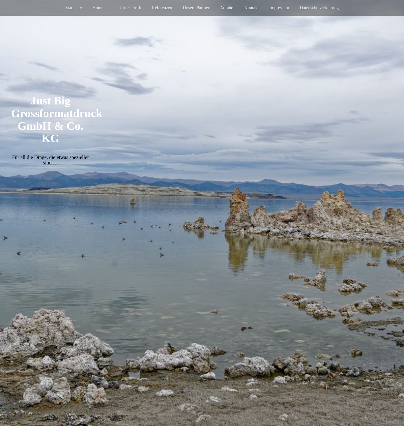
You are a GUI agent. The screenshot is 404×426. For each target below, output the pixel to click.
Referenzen (162, 7)
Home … (100, 7)
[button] (14, 412)
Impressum (279, 7)
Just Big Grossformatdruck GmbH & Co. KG (56, 119)
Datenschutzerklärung (319, 7)
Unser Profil (130, 7)
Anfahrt (227, 7)
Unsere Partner (196, 7)
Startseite (73, 7)
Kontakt (251, 7)
